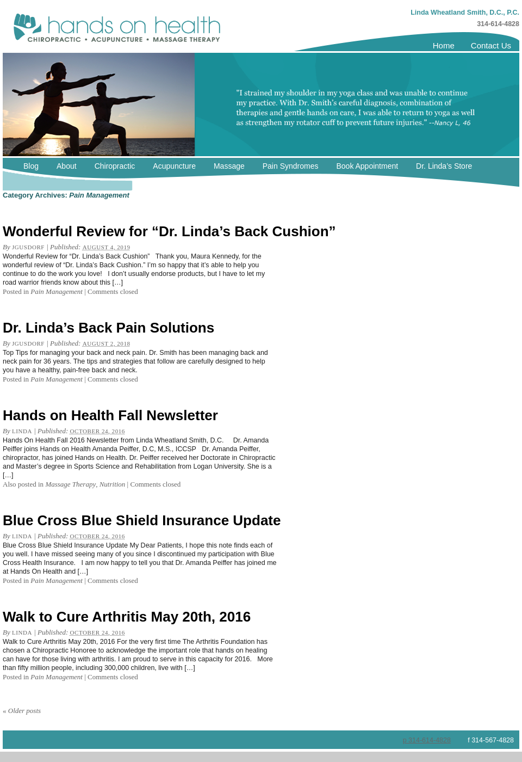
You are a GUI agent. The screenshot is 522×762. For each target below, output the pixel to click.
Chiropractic (115, 166)
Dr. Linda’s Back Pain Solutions (108, 327)
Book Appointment (367, 166)
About (67, 166)
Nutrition (113, 484)
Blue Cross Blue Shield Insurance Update (142, 520)
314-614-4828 (498, 24)
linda (22, 431)
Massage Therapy (70, 484)
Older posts (22, 710)
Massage (229, 166)
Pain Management (56, 291)
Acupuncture (174, 166)
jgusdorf (28, 247)
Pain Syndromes (291, 166)
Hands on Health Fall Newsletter (110, 415)
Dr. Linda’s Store (444, 166)
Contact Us (491, 45)
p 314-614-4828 (427, 740)
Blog (31, 166)
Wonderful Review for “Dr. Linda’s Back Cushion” (169, 231)
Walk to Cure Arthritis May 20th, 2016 (127, 617)
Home (444, 45)
